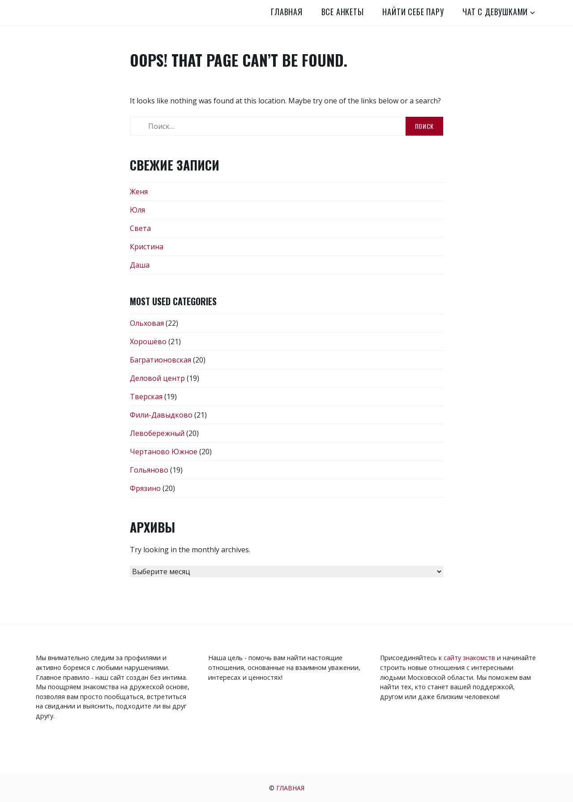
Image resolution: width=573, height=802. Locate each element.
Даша (140, 265)
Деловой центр (157, 378)
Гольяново (149, 470)
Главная (287, 11)
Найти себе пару (413, 11)
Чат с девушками (495, 11)
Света (140, 228)
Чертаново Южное (163, 451)
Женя (139, 191)
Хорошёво (148, 341)
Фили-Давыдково (161, 415)
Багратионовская (160, 360)
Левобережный (157, 433)
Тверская (146, 396)
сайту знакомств (469, 657)
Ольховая (147, 323)
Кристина (146, 247)
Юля (137, 210)
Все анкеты (342, 11)
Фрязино (145, 488)
